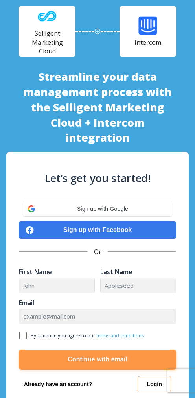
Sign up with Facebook (79, 230)
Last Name (116, 272)
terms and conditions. (120, 335)
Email (26, 303)
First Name (35, 272)
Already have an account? (58, 384)
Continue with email (97, 359)
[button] (97, 209)
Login (154, 384)
